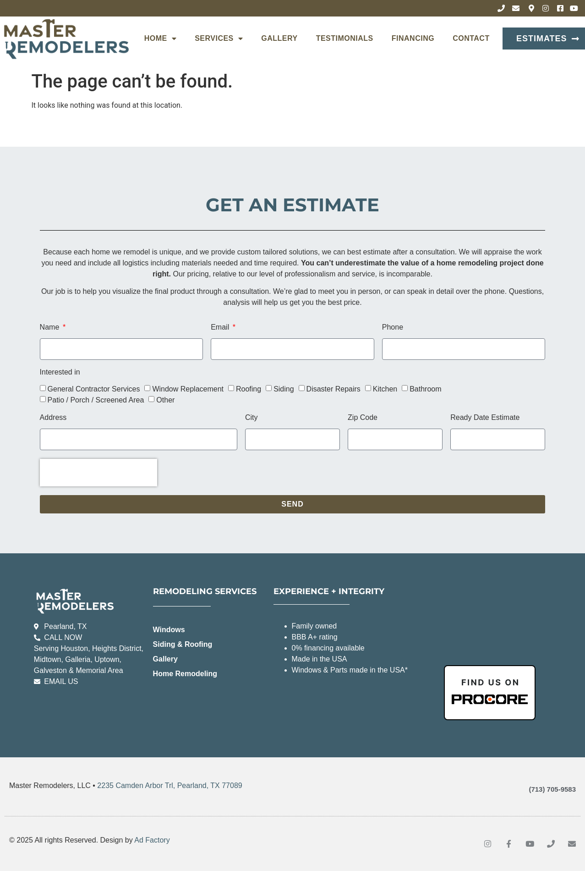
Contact (471, 38)
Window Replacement (188, 389)
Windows (169, 630)
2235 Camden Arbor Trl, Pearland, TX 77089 (169, 785)
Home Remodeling (185, 674)
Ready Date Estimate (484, 417)
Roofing (248, 389)
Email (221, 327)
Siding (283, 389)
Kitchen (385, 389)
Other (165, 400)
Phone (392, 327)
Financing (413, 38)
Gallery (279, 38)
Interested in (60, 372)
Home (160, 38)
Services (219, 38)
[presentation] (98, 472)
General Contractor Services (94, 389)
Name (50, 327)
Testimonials (344, 38)
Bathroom (425, 389)
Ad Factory (151, 840)
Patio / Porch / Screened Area (96, 400)
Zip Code (362, 417)
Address (53, 417)
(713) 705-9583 (552, 789)
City (251, 417)
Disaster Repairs (333, 389)
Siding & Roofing (183, 644)
